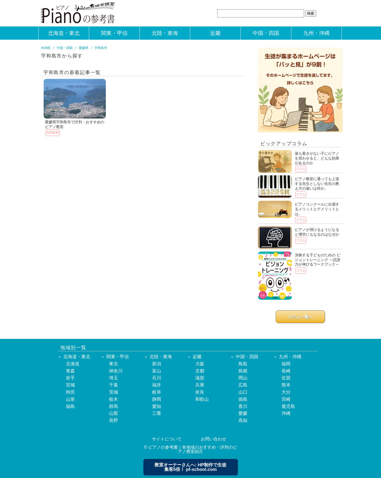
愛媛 (242, 413)
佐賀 (286, 377)
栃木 (113, 399)
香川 (242, 406)
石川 (156, 377)
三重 (156, 413)
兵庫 (199, 385)
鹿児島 (288, 406)
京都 (199, 371)
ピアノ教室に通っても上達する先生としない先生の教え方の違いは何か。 (317, 183)
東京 (113, 363)
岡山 (242, 377)
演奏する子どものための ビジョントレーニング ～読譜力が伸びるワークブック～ (317, 259)
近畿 (215, 33)
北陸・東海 (165, 33)
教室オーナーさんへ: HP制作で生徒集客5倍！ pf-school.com (190, 467)
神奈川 (116, 371)
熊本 (286, 385)
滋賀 (199, 377)
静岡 (156, 399)
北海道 (72, 363)
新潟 (156, 363)
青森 (70, 371)
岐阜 (156, 392)
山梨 (113, 413)
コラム (301, 169)
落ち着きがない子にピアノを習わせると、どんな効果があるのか (317, 158)
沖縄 (286, 413)
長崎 (286, 371)
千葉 (113, 385)
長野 (113, 420)
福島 (70, 406)
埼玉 (113, 377)
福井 (156, 385)
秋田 (70, 392)
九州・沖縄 (316, 33)
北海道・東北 (64, 33)
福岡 (286, 363)
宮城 (70, 385)
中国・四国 (266, 33)
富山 (156, 371)
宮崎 (286, 399)
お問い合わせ (213, 439)
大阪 (199, 363)
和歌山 (202, 399)
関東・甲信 (114, 33)
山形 (70, 399)
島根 (242, 371)
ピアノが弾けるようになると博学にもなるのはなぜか (317, 231)
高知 (242, 420)
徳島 (242, 399)
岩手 (70, 377)
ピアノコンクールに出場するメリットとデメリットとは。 (317, 209)
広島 (242, 385)
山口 (242, 392)
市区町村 (52, 132)
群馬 (113, 406)
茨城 (113, 392)
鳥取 (242, 363)
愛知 (156, 406)
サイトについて (167, 439)
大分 (286, 392)
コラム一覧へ (300, 317)
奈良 (199, 392)
